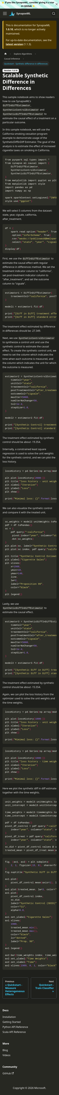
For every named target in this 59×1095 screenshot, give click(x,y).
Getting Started (12, 1022)
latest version (14, 44)
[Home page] (5, 53)
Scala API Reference (14, 1032)
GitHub (28, 5)
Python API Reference (15, 1027)
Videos (6, 1055)
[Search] (53, 13)
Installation (9, 1017)
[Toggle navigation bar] (5, 13)
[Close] (56, 4)
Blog (5, 1050)
